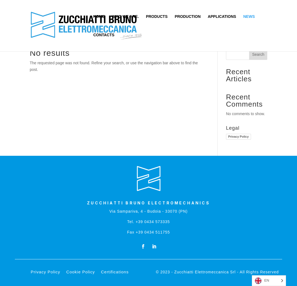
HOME (99, 17)
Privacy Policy (238, 136)
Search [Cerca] (258, 54)
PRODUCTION (188, 17)
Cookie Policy (80, 272)
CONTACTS (104, 35)
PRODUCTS (157, 17)
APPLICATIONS (222, 17)
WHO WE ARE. (125, 17)
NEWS (249, 17)
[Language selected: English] (269, 280)
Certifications (115, 272)
